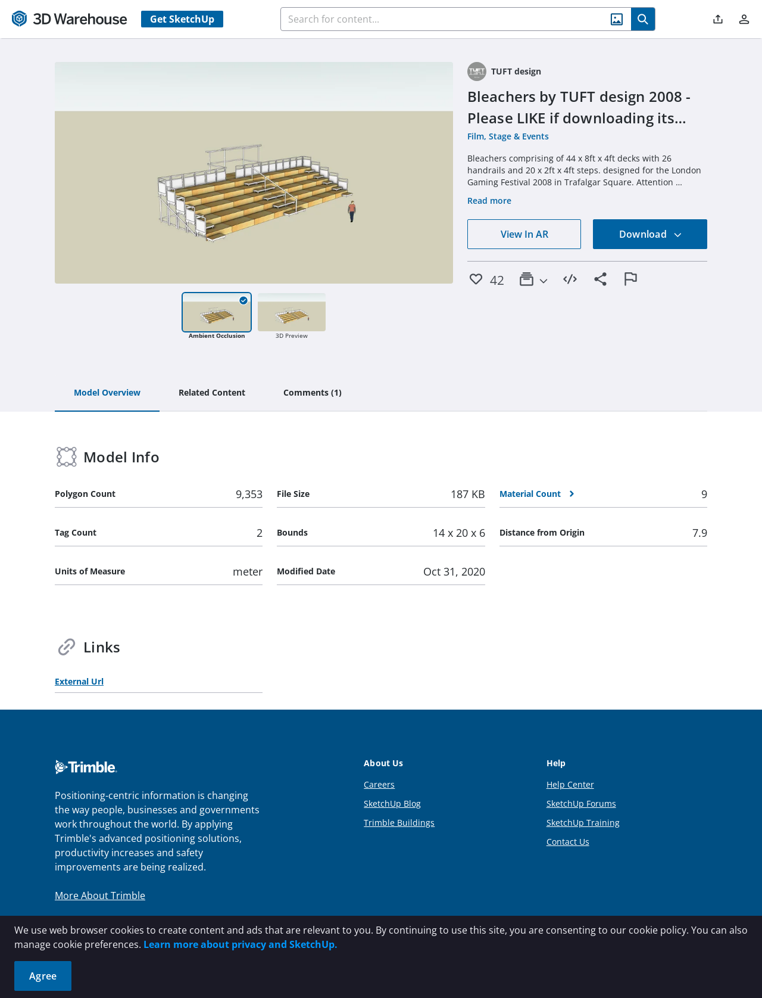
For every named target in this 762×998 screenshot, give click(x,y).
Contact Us (567, 841)
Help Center (570, 784)
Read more (489, 200)
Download (650, 234)
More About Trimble (100, 895)
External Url (79, 681)
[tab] (107, 393)
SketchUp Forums (581, 803)
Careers (379, 784)
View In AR (524, 234)
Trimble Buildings (399, 822)
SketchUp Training (583, 822)
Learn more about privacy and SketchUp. (240, 944)
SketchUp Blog (392, 803)
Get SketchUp (182, 19)
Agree (43, 976)
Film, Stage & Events (508, 136)
